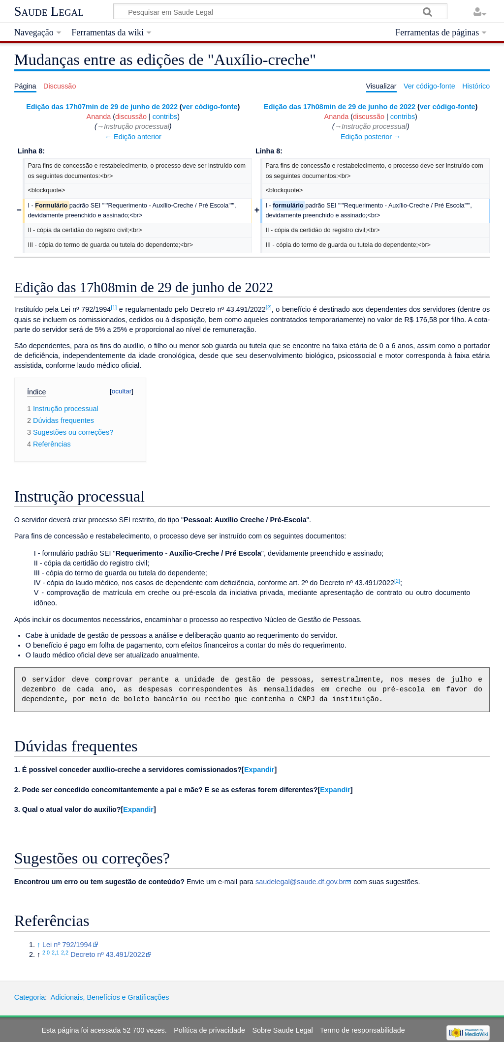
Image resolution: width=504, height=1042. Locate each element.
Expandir (259, 770)
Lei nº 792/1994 (67, 945)
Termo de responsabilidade (362, 1030)
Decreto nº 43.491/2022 (107, 954)
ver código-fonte (210, 107)
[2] (269, 307)
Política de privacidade (209, 1030)
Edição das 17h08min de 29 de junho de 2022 (339, 107)
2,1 (55, 952)
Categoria (29, 997)
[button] (259, 769)
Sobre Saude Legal (282, 1030)
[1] (114, 307)
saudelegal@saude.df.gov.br (300, 882)
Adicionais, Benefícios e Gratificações (110, 997)
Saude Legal (49, 11)
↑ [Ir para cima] (38, 945)
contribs (165, 116)
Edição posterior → (371, 137)
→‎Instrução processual (133, 126)
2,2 (64, 952)
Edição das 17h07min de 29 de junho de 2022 (102, 107)
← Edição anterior (133, 137)
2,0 (46, 952)
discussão (131, 116)
